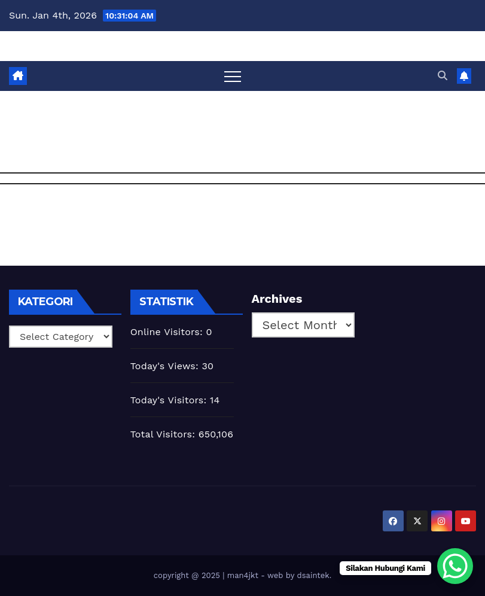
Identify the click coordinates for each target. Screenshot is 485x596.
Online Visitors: (168, 331)
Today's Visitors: (170, 400)
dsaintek (313, 575)
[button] (442, 75)
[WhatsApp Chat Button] (455, 566)
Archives (277, 298)
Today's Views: (166, 366)
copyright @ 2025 (188, 575)
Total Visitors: (164, 434)
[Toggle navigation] (232, 76)
